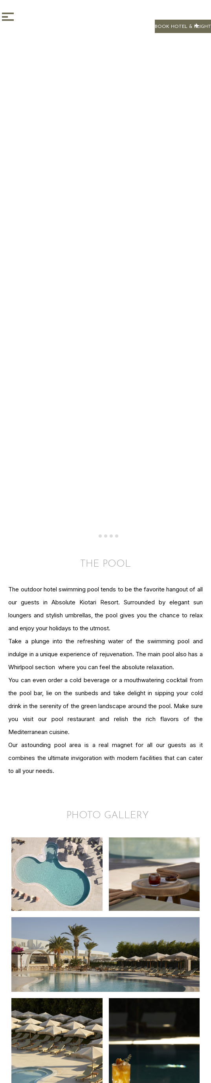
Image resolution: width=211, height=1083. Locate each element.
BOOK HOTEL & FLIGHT (183, 26)
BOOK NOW (185, 13)
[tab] (94, 536)
